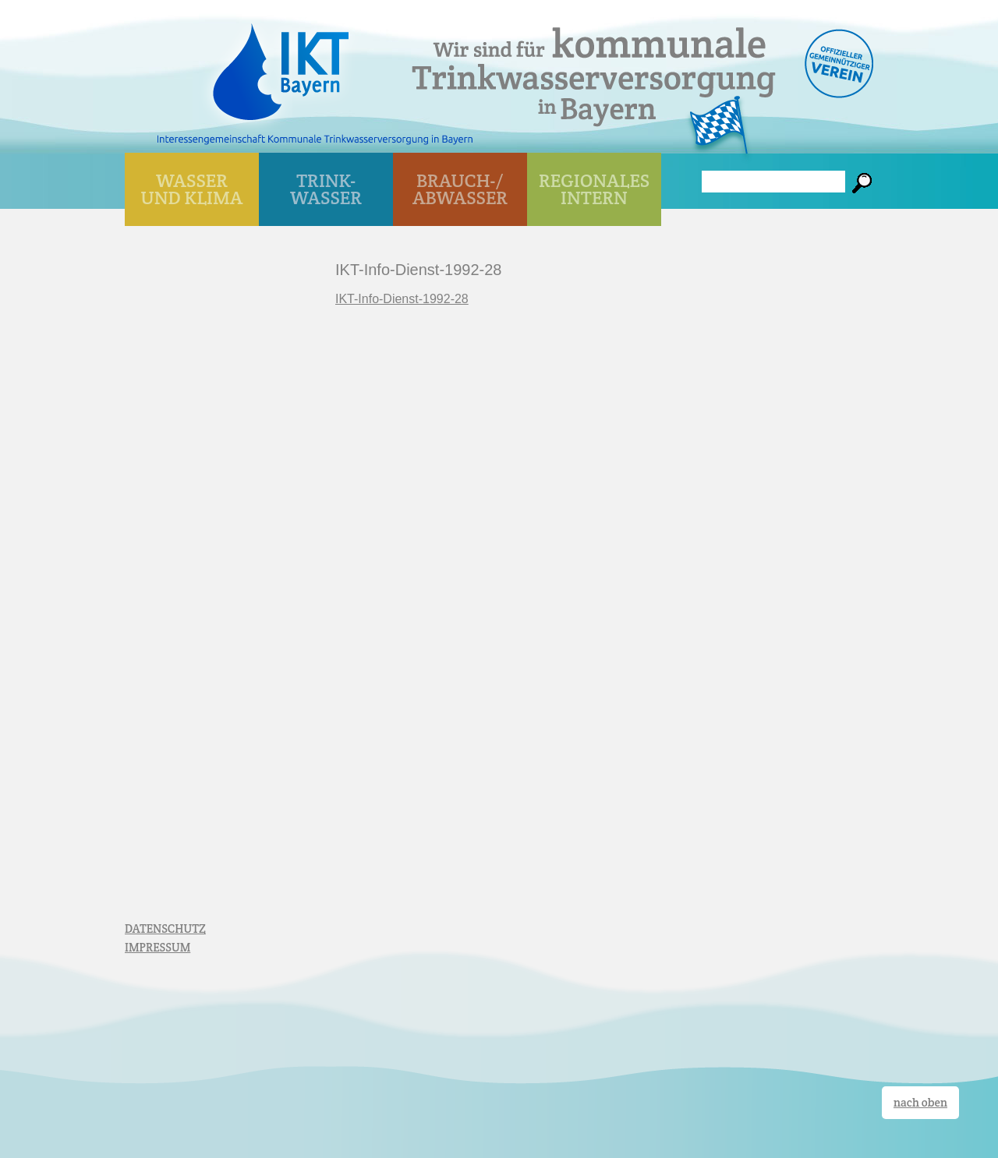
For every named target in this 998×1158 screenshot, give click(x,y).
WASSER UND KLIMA (192, 189)
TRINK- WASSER (326, 189)
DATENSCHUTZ (165, 928)
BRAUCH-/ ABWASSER (460, 189)
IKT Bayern (281, 64)
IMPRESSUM (157, 947)
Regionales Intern (594, 189)
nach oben (920, 1102)
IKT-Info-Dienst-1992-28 (402, 298)
